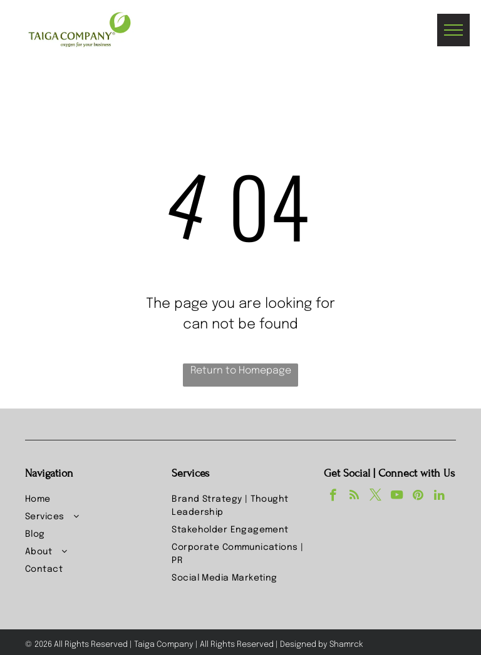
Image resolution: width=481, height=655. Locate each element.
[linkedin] (439, 496)
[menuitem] (93, 500)
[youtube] (397, 496)
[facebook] (333, 496)
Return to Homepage (240, 370)
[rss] (354, 496)
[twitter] (375, 496)
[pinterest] (418, 496)
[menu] (453, 30)
